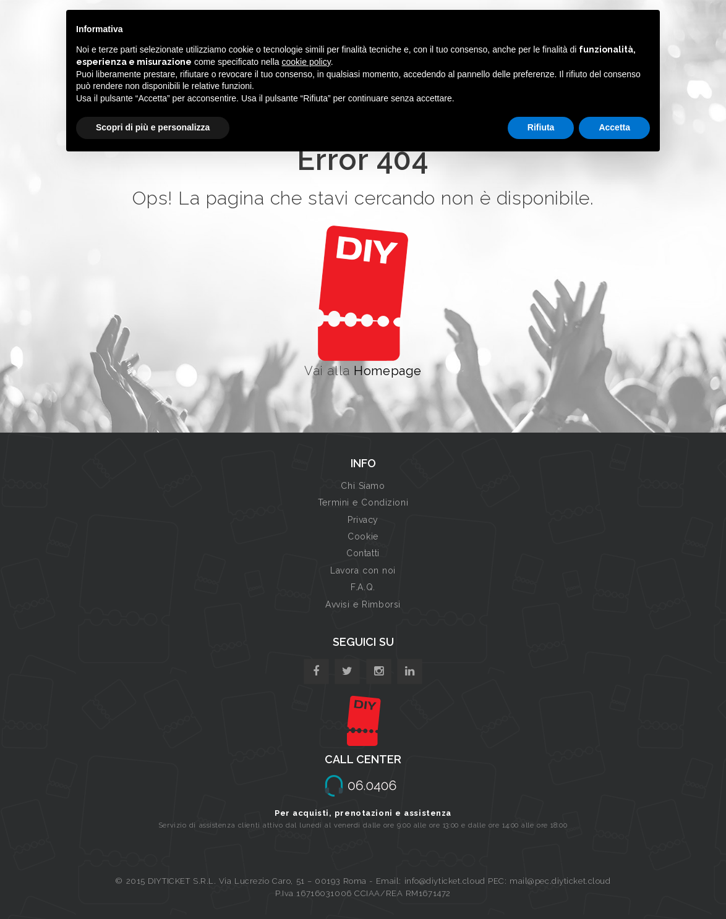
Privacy (363, 520)
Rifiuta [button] (541, 127)
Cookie (363, 536)
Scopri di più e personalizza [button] (153, 127)
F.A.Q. (363, 587)
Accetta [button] (614, 127)
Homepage (387, 370)
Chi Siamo (363, 486)
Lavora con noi (363, 570)
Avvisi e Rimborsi (363, 604)
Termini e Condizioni (363, 502)
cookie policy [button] (306, 62)
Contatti (362, 553)
